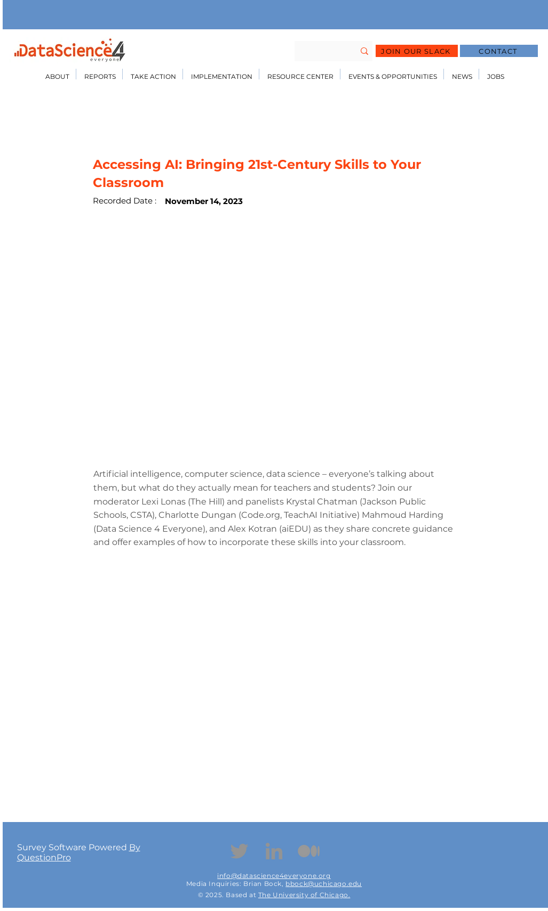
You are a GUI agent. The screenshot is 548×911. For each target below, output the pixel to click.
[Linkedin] (274, 851)
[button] (57, 74)
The (265, 895)
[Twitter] (239, 851)
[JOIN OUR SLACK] (417, 51)
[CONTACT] (499, 51)
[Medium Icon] (309, 851)
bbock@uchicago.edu (323, 884)
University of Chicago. (311, 895)
